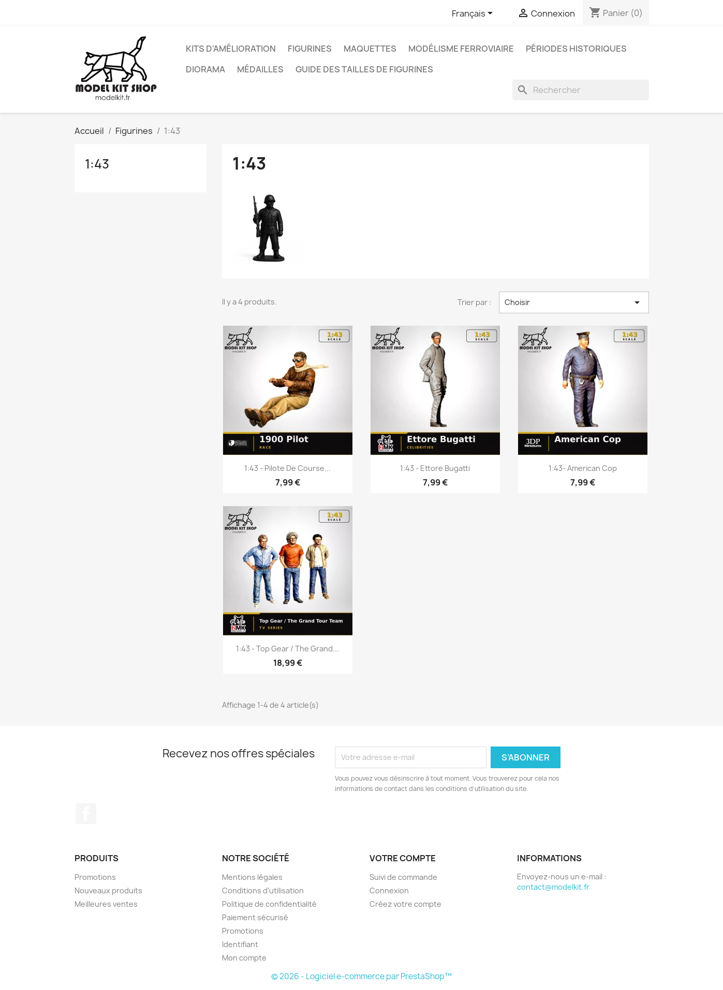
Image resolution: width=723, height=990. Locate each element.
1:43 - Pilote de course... (287, 468)
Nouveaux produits (108, 890)
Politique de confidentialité (269, 904)
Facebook (86, 813)
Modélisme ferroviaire (461, 48)
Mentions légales (252, 877)
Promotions (95, 877)
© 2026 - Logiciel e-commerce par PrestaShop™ (361, 976)
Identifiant (240, 944)
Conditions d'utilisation (263, 890)
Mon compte (244, 958)
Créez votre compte (405, 904)
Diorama (205, 69)
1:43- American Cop (583, 468)
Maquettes (370, 48)
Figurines (310, 48)
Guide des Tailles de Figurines (364, 69)
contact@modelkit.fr (553, 887)
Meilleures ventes (106, 904)
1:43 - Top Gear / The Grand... (287, 648)
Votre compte (403, 858)
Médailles (260, 69)
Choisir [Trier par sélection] (574, 302)
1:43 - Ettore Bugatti (435, 468)
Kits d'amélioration (231, 48)
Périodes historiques (576, 48)
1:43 (97, 164)
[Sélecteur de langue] (474, 14)
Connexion (389, 890)
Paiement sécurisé (255, 917)
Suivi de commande (403, 877)
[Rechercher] (580, 90)
